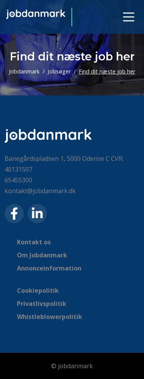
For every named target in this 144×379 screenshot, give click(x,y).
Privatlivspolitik (41, 303)
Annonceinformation (49, 268)
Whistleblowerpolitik (49, 316)
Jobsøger (59, 71)
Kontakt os (34, 242)
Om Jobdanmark (42, 255)
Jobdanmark (24, 71)
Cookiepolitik (38, 290)
